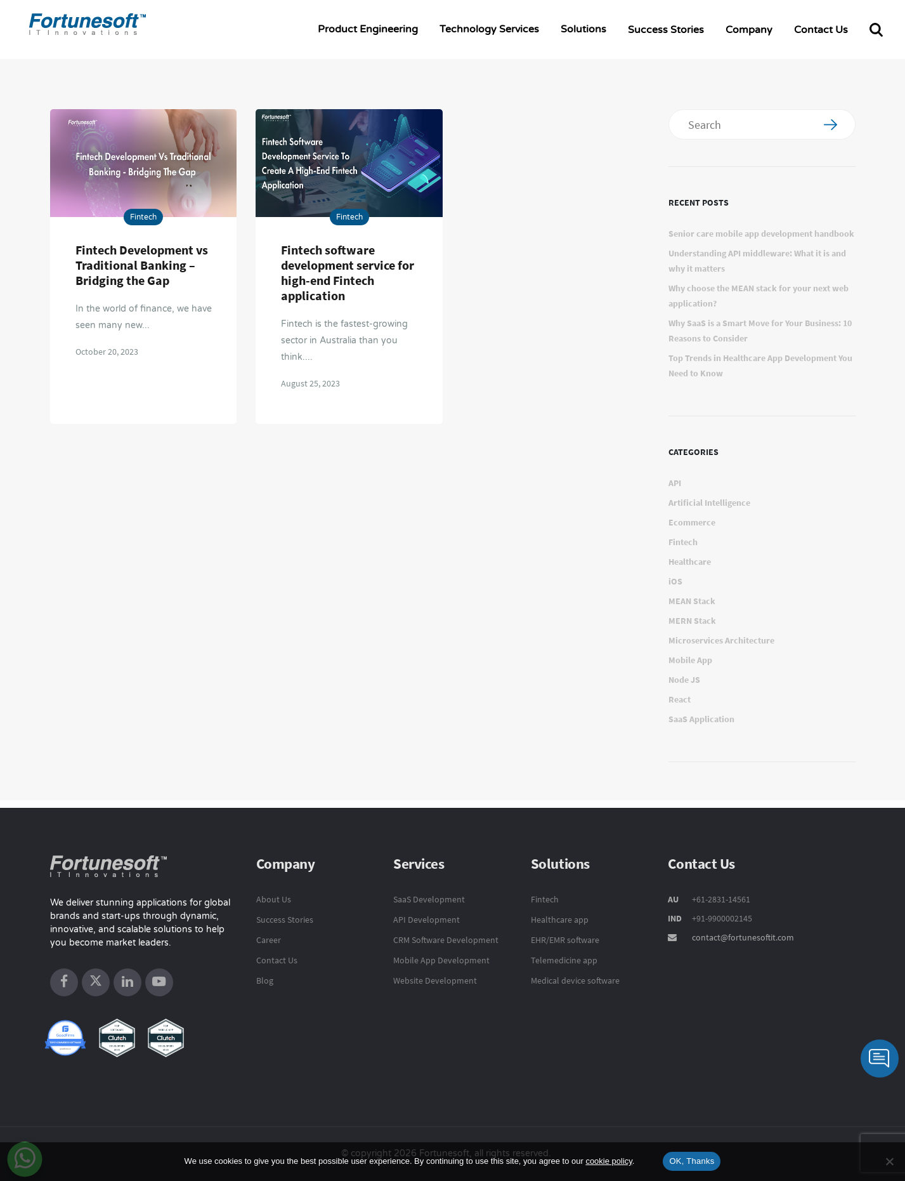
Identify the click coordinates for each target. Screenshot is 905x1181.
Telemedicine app (564, 960)
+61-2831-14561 (720, 899)
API (674, 483)
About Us (273, 899)
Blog (264, 980)
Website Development (435, 980)
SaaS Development (429, 899)
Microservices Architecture (721, 640)
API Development (426, 919)
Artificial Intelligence (709, 502)
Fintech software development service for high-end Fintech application (347, 272)
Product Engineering (368, 29)
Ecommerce (691, 522)
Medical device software (575, 980)
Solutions (583, 29)
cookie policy (608, 1161)
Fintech (143, 217)
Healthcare (689, 561)
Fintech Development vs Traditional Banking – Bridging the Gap (141, 265)
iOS (675, 581)
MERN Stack (692, 620)
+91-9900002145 (721, 918)
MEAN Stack (691, 601)
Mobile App (690, 660)
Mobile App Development (441, 960)
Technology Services (489, 29)
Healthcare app (560, 919)
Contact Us (821, 29)
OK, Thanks (691, 1161)
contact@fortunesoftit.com (743, 937)
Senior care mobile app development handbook (761, 233)
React (679, 699)
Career (268, 940)
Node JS (684, 679)
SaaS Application (701, 719)
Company (749, 29)
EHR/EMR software (565, 940)
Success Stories (666, 29)
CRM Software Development (445, 940)
